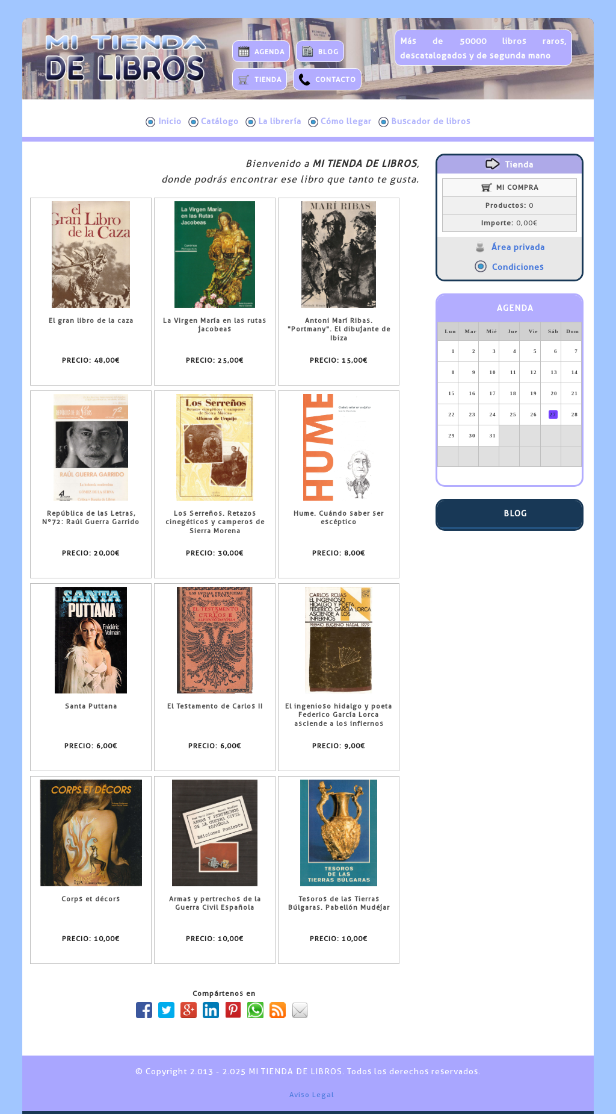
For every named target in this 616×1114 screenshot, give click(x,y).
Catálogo (213, 121)
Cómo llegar (340, 121)
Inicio (164, 121)
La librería (273, 121)
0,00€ (509, 223)
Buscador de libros (424, 121)
